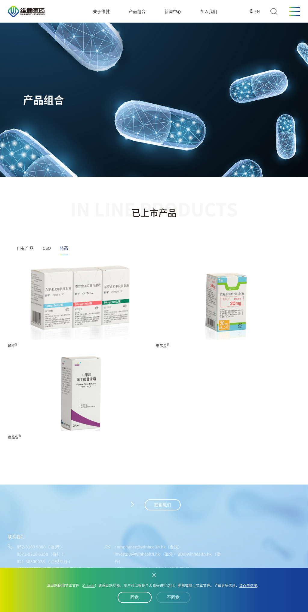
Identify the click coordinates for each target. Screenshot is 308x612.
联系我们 (162, 505)
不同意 (173, 597)
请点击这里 (248, 585)
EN (254, 11)
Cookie (89, 585)
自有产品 (25, 248)
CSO (47, 248)
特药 (64, 248)
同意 (134, 597)
